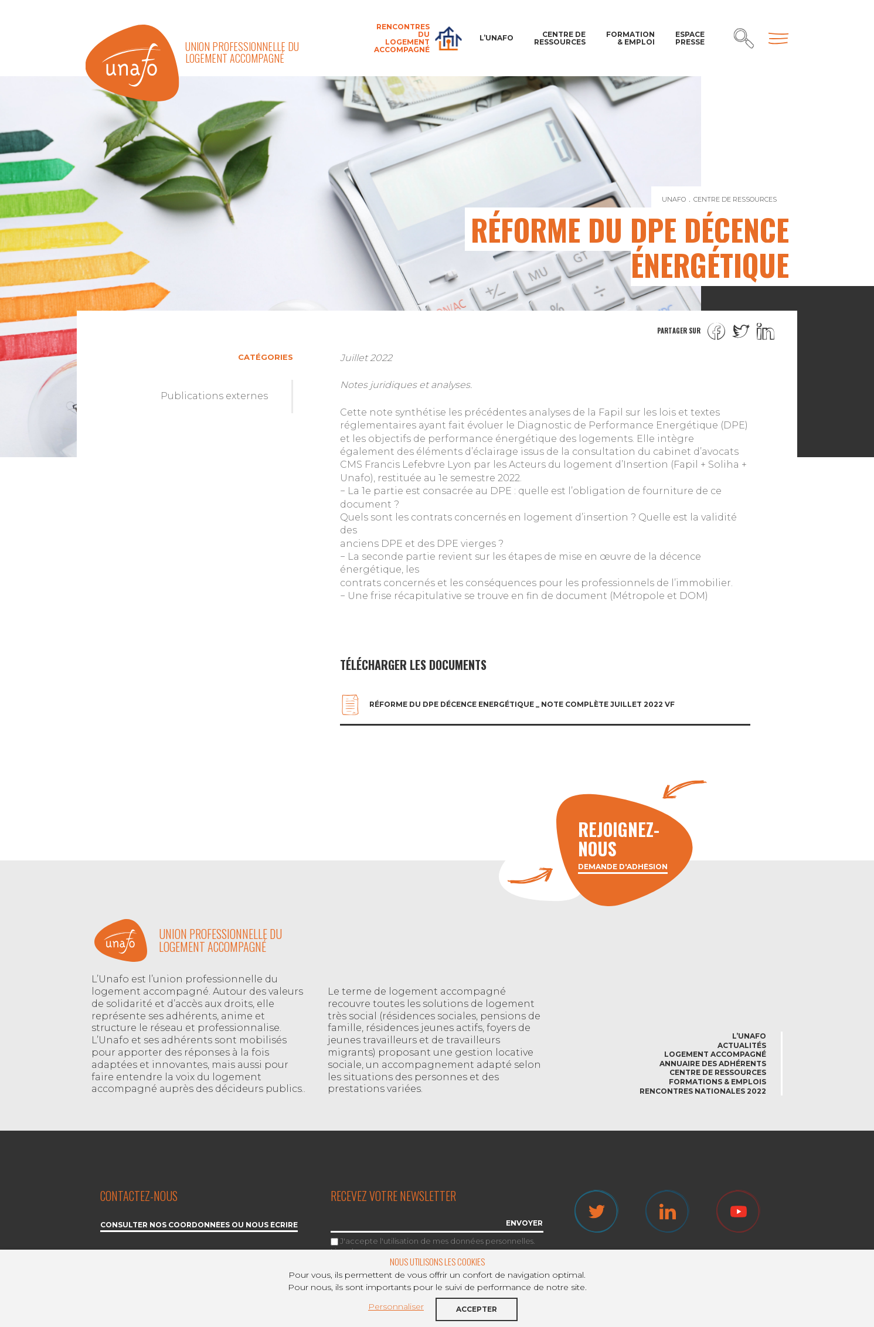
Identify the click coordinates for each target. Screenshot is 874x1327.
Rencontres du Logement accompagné (402, 38)
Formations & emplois (717, 1081)
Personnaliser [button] (396, 1306)
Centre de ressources (560, 38)
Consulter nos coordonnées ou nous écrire (199, 1225)
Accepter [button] (476, 1309)
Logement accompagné (715, 1054)
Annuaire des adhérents (712, 1063)
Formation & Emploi (630, 38)
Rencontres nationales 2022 (703, 1091)
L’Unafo (496, 38)
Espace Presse (690, 38)
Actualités (741, 1045)
